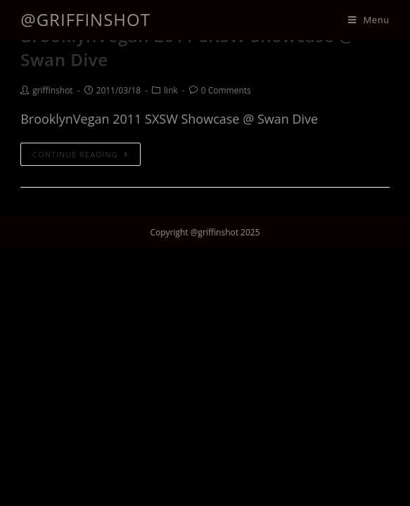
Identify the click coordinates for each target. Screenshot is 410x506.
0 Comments (226, 90)
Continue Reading (80, 154)
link (171, 90)
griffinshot (52, 90)
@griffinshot (85, 19)
